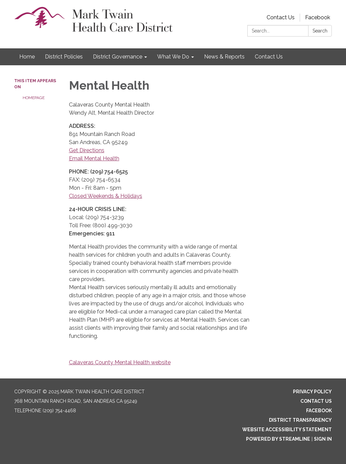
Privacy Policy (312, 391)
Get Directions (86, 150)
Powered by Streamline (278, 439)
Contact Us (281, 17)
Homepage (34, 97)
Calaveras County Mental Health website (120, 362)
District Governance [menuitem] (117, 56)
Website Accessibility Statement (287, 429)
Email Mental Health (94, 158)
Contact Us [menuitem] (269, 56)
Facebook (317, 17)
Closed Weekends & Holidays (105, 196)
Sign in (323, 439)
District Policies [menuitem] (64, 56)
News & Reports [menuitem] (224, 56)
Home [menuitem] (27, 56)
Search (320, 30)
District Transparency (300, 420)
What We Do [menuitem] (173, 56)
